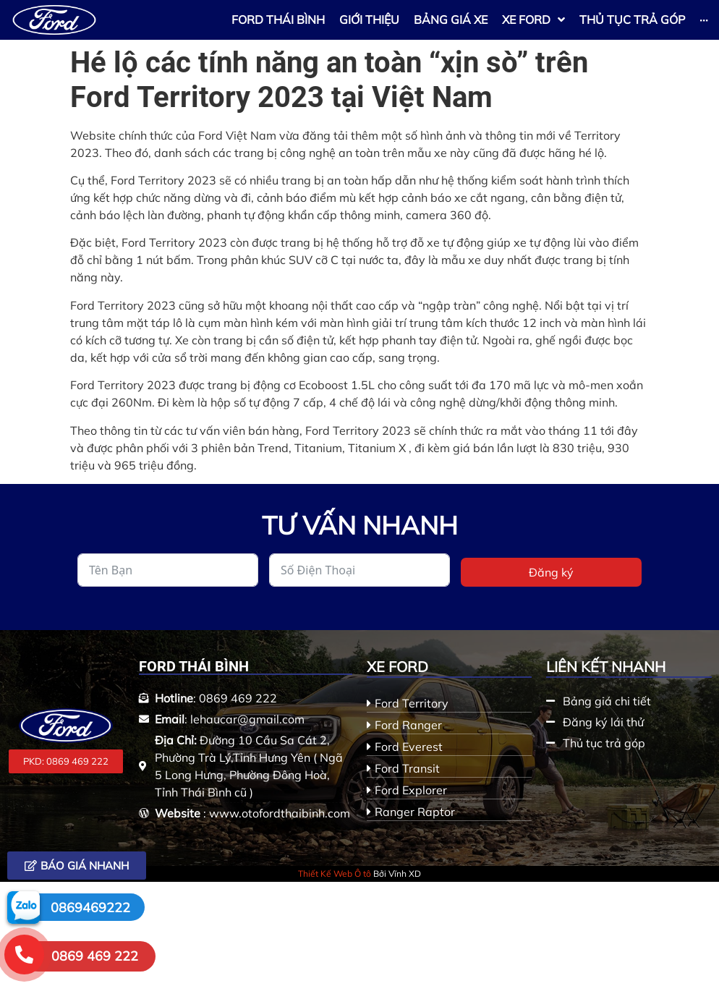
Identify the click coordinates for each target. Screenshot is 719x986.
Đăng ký (551, 572)
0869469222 (90, 907)
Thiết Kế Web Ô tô (334, 873)
